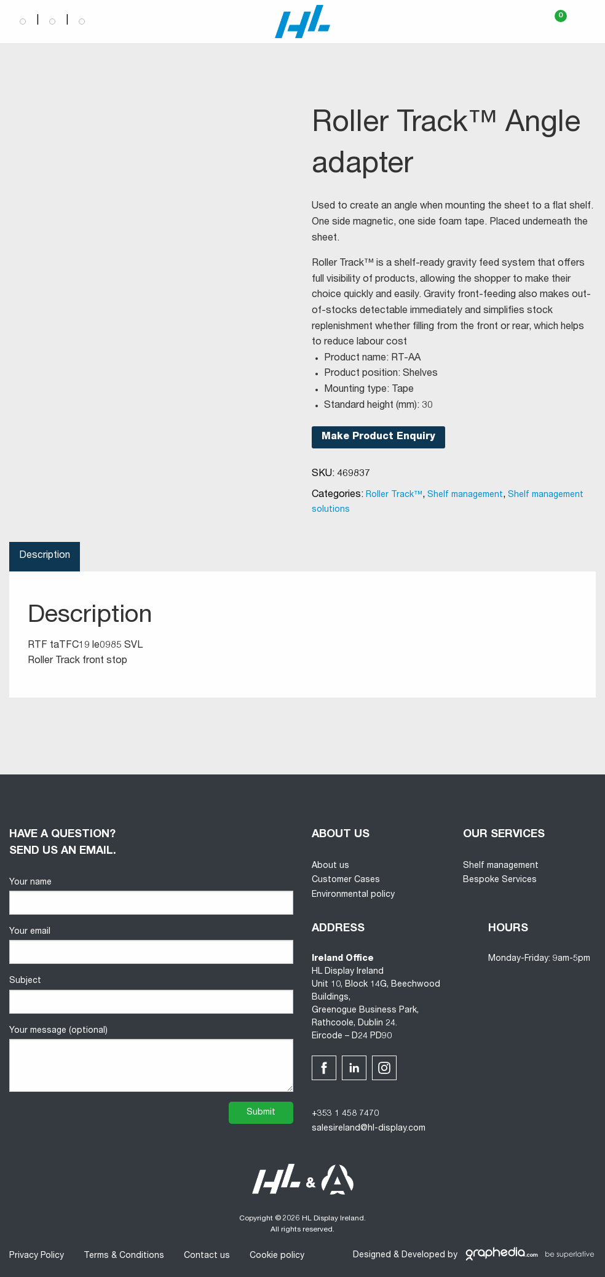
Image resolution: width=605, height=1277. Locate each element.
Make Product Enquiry (378, 437)
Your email (151, 946)
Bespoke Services (500, 880)
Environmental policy (353, 895)
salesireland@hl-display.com (368, 1128)
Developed (423, 1255)
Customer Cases (346, 880)
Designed (372, 1255)
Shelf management (465, 495)
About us (330, 866)
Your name (151, 896)
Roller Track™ (394, 495)
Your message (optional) (151, 1059)
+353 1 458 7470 (345, 1114)
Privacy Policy (36, 1256)
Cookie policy (277, 1256)
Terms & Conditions (124, 1256)
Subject (151, 995)
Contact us (207, 1256)
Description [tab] (44, 556)
